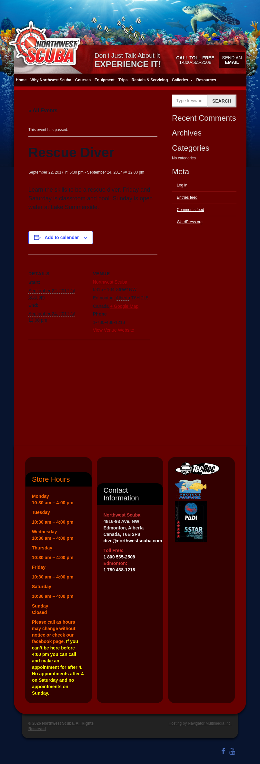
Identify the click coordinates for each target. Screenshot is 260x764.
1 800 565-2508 (119, 556)
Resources (206, 80)
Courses (83, 80)
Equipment (105, 80)
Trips (123, 80)
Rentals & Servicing (150, 80)
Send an (232, 60)
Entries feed (187, 197)
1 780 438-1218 (119, 569)
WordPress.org (190, 222)
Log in (182, 185)
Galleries (182, 80)
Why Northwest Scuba (50, 80)
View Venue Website (113, 330)
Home (21, 80)
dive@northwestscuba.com (133, 540)
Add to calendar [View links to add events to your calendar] (62, 237)
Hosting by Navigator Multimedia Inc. (200, 723)
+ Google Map (124, 306)
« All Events (42, 110)
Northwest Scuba (110, 282)
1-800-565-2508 (195, 60)
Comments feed (190, 209)
